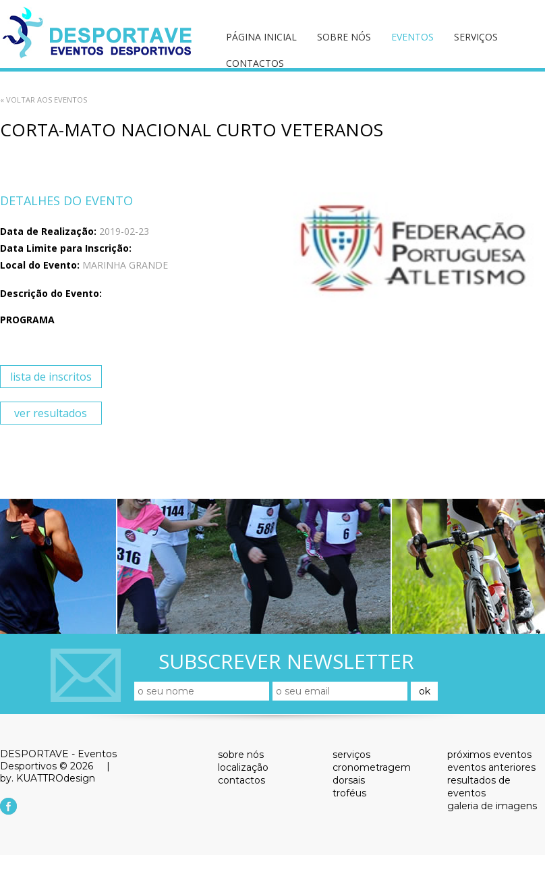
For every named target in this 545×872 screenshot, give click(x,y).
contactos (255, 63)
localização (243, 767)
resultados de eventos (479, 786)
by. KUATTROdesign (47, 778)
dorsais (349, 780)
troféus (349, 793)
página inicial (261, 36)
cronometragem (372, 767)
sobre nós (344, 36)
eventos (412, 36)
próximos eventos (489, 754)
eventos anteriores (491, 767)
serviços (476, 36)
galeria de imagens (492, 806)
